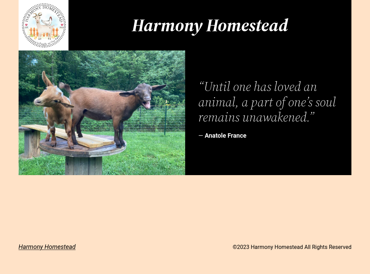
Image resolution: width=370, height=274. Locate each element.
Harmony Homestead (47, 246)
